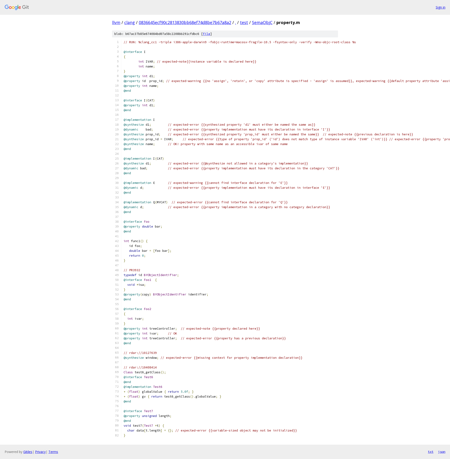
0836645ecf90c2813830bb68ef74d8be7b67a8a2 (185, 22)
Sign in (440, 7)
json (441, 452)
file (206, 34)
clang (129, 22)
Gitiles (27, 452)
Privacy (40, 452)
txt (430, 452)
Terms (53, 452)
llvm (116, 22)
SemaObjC (262, 22)
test (244, 22)
